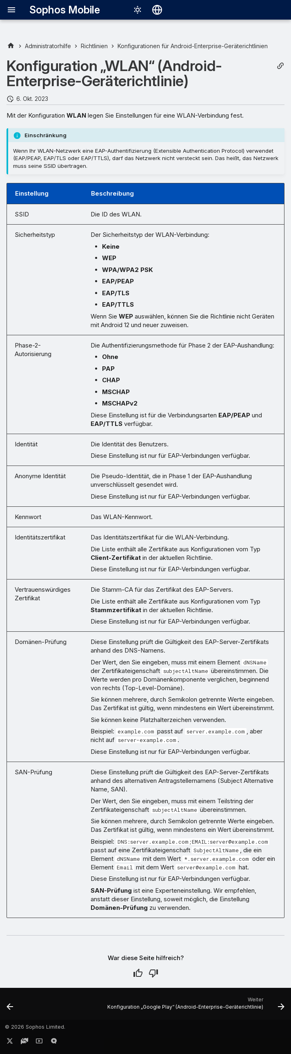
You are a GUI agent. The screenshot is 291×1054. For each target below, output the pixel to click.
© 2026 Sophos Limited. (35, 1027)
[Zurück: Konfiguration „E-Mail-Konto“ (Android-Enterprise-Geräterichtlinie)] (10, 1006)
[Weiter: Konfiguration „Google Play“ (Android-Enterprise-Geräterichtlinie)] (194, 1006)
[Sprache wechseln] (157, 10)
